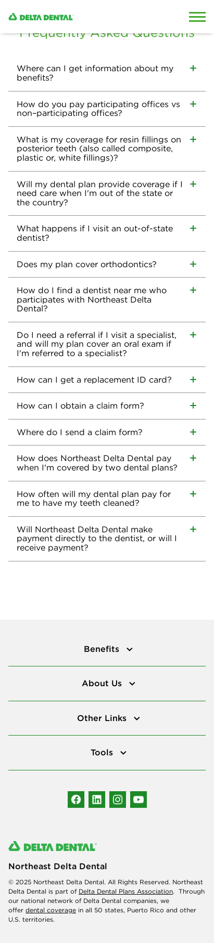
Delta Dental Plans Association (126, 891)
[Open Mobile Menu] (197, 16)
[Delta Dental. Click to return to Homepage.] (80, 16)
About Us (103, 683)
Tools (103, 752)
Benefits (103, 649)
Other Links (103, 718)
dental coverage (51, 910)
